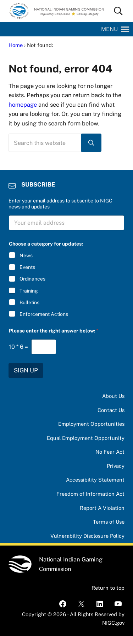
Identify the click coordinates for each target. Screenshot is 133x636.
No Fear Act (109, 452)
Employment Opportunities (91, 424)
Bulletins (29, 302)
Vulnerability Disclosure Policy (87, 536)
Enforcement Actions (44, 314)
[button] (109, 29)
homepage (23, 104)
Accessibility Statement (95, 480)
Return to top (108, 588)
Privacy (115, 466)
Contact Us (111, 410)
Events (27, 267)
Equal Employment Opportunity (85, 438)
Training (29, 290)
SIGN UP (26, 370)
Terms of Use (108, 522)
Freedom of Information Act (90, 494)
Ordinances (32, 279)
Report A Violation (102, 508)
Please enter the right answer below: (54, 331)
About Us (113, 396)
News (26, 255)
